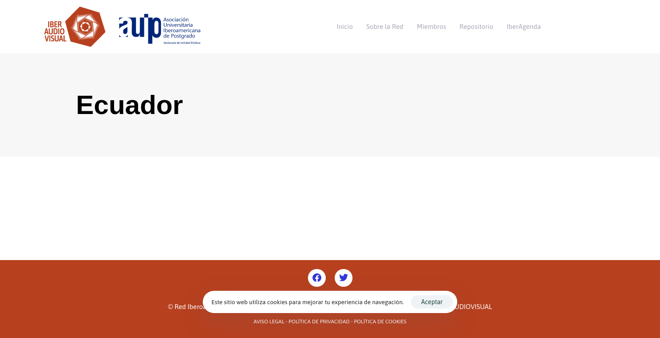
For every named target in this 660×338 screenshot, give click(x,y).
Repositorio (476, 26)
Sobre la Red (384, 26)
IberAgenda (524, 26)
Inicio (345, 26)
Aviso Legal (269, 321)
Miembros (431, 26)
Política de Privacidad (319, 321)
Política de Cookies (380, 321)
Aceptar (432, 301)
